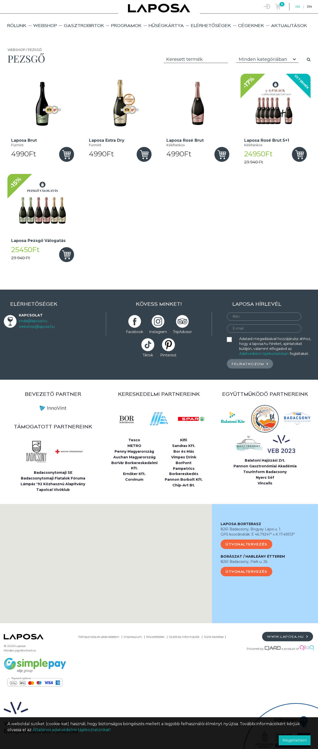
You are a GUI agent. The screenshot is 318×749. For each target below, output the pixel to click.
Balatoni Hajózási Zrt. (265, 460)
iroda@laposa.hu (33, 321)
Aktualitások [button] (289, 25)
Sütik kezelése (214, 637)
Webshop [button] (45, 25)
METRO (134, 445)
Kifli (183, 440)
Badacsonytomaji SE (53, 472)
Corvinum (134, 479)
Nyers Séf (265, 477)
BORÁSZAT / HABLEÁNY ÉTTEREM (253, 556)
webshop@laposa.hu (37, 326)
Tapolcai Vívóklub (53, 489)
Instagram (158, 332)
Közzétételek (155, 637)
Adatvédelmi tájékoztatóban (264, 353)
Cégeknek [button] (251, 25)
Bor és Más (183, 451)
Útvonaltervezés (246, 544)
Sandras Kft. (183, 445)
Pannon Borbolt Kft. (184, 479)
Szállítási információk (184, 637)
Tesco (134, 440)
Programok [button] (126, 25)
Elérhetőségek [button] (211, 25)
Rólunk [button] (16, 25)
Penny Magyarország (134, 451)
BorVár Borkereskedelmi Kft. (134, 465)
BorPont (184, 463)
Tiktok (148, 355)
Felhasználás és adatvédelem (99, 637)
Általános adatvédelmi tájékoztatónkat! (72, 729)
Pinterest (168, 355)
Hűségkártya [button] (166, 25)
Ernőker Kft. (134, 474)
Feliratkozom (250, 364)
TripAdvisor (182, 332)
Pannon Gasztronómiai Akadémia (265, 466)
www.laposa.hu (287, 636)
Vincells (265, 483)
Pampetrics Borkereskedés (183, 471)
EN (309, 6)
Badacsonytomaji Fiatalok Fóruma (53, 478)
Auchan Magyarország (134, 457)
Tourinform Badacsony (265, 472)
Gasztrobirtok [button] (84, 25)
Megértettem (294, 740)
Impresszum (133, 637)
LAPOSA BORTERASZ (241, 524)
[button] (106, 559)
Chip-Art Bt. (183, 485)
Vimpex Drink (183, 457)
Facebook (134, 332)
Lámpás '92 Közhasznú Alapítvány (53, 484)
